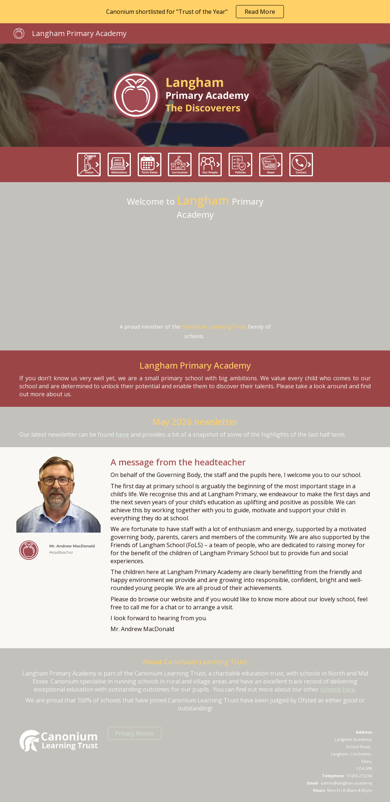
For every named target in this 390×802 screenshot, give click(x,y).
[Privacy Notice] (134, 733)
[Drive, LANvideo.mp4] (195, 271)
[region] (195, 11)
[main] (195, 206)
